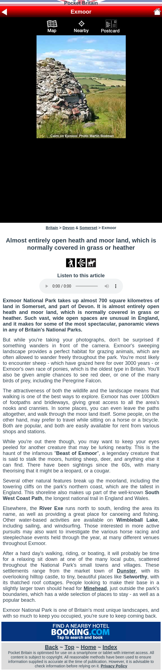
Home (88, 647)
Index (110, 647)
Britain (52, 228)
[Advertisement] (81, 180)
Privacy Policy (114, 666)
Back (51, 647)
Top (69, 647)
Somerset (88, 228)
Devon (68, 228)
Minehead (95, 588)
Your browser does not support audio (81, 286)
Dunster (126, 571)
